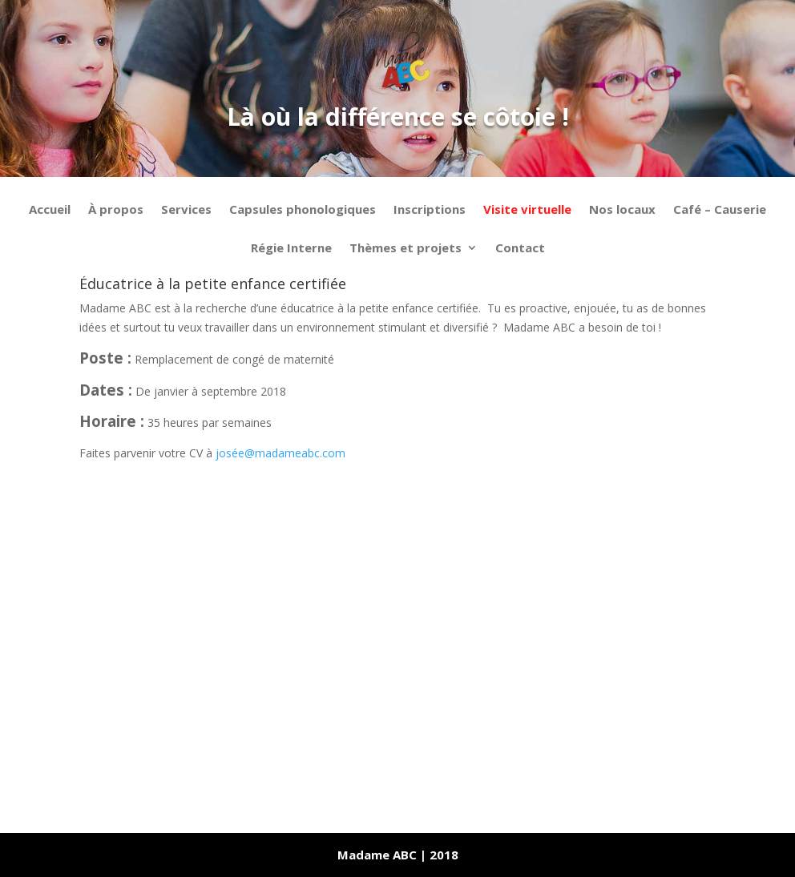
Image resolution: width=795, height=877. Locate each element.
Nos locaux (622, 210)
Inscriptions (429, 210)
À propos (115, 210)
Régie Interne (291, 248)
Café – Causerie (719, 210)
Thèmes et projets (405, 248)
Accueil (50, 210)
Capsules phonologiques (302, 210)
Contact (520, 248)
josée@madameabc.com (280, 453)
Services (186, 210)
